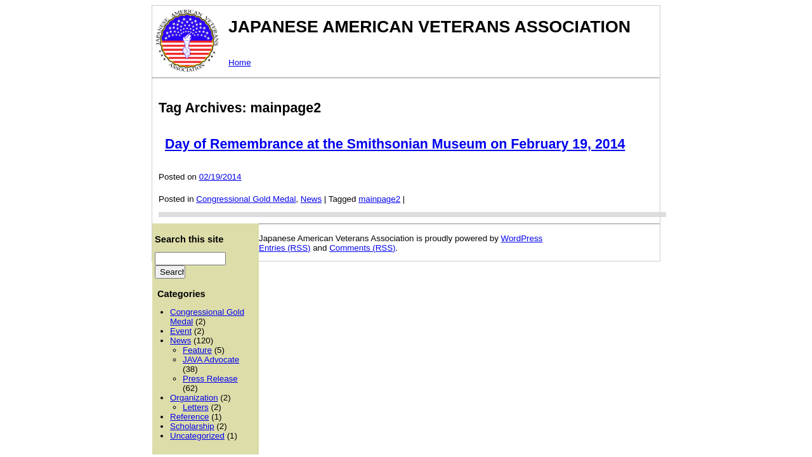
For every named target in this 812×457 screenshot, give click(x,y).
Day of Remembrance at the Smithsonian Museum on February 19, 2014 (395, 144)
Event (181, 331)
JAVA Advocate (211, 359)
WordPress (522, 238)
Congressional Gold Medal (246, 199)
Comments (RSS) (362, 248)
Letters (196, 407)
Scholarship (192, 426)
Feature (197, 350)
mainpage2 (379, 199)
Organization (194, 397)
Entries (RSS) (284, 248)
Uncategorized (197, 435)
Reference (189, 416)
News (311, 199)
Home (239, 62)
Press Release (210, 378)
